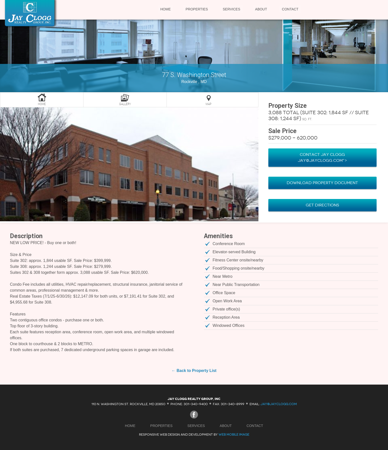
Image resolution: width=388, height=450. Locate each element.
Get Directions (322, 205)
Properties (197, 9)
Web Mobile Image (234, 434)
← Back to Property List (193, 370)
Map (208, 104)
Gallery (125, 104)
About (261, 9)
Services (231, 9)
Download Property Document (322, 182)
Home (165, 9)
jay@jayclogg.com (278, 404)
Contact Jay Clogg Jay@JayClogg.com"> (322, 157)
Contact (290, 9)
